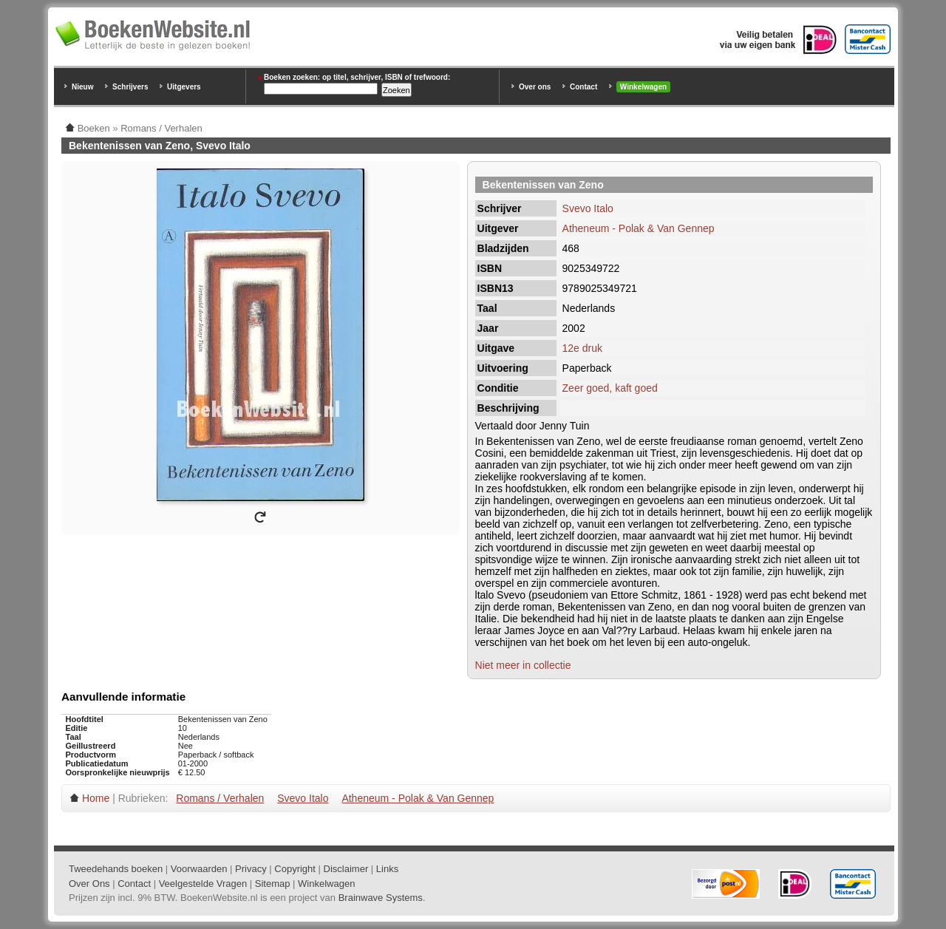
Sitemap (272, 883)
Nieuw (82, 87)
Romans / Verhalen (220, 798)
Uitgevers (184, 87)
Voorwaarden (199, 868)
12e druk (582, 348)
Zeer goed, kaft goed (610, 388)
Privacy (251, 868)
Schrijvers (130, 87)
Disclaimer (346, 868)
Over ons (535, 87)
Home (95, 798)
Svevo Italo (587, 208)
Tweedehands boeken (116, 868)
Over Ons (89, 883)
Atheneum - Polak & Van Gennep (638, 228)
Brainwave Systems (380, 897)
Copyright (295, 868)
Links (387, 868)
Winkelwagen (643, 87)
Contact (583, 87)
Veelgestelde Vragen (203, 883)
